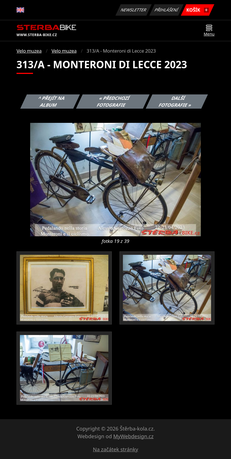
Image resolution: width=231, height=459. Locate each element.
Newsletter (133, 10)
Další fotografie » (175, 101)
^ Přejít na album (51, 101)
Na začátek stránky (115, 449)
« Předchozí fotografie (113, 101)
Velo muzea (29, 50)
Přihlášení (166, 10)
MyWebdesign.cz (133, 436)
